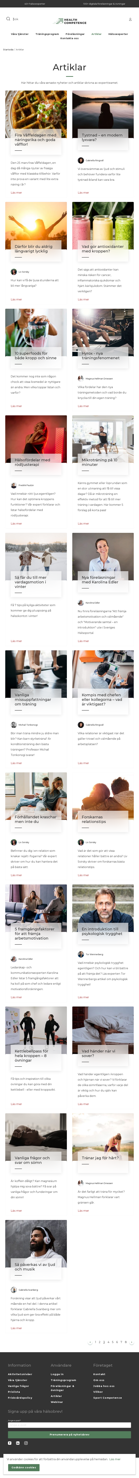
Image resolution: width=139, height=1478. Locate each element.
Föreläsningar (75, 34)
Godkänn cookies (24, 1467)
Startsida (8, 49)
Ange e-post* (14, 1420)
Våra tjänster (20, 34)
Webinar (57, 1402)
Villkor (98, 1391)
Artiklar (96, 34)
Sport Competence (107, 1397)
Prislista (14, 1391)
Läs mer (16, 192)
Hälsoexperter (118, 34)
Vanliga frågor (18, 1386)
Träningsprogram (47, 34)
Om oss (98, 1380)
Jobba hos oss (104, 1386)
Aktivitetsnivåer (20, 1374)
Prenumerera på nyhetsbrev (69, 1434)
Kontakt (99, 1374)
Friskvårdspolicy (20, 1397)
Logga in (57, 1374)
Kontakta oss (69, 38)
